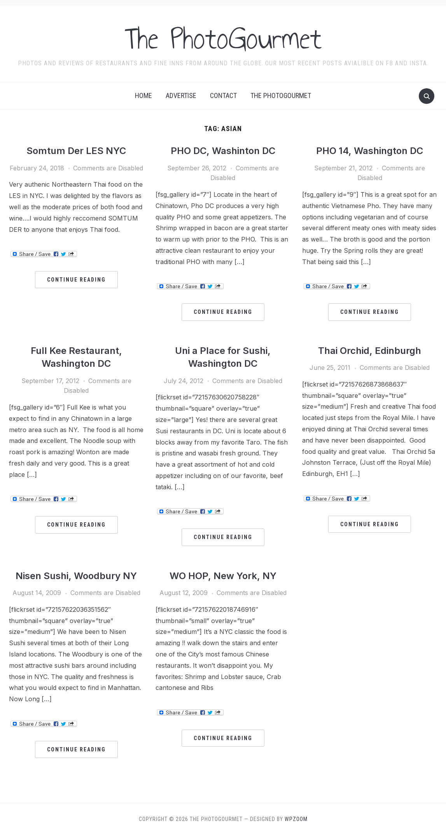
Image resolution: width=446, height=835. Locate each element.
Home (143, 95)
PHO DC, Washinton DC (223, 150)
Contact (223, 95)
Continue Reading (76, 280)
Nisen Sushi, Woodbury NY (76, 575)
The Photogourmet (280, 95)
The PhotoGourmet (223, 38)
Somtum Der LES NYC (76, 150)
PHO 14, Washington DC (369, 150)
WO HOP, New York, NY (223, 575)
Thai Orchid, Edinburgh (369, 350)
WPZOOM (296, 819)
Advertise (181, 95)
